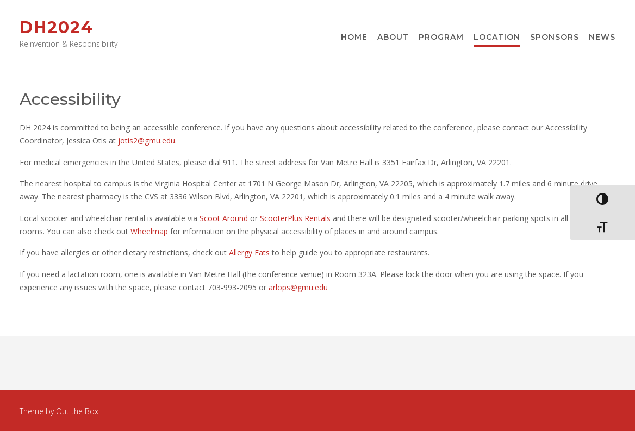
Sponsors (554, 37)
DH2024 (57, 27)
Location (497, 37)
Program (441, 37)
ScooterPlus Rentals (295, 218)
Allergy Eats (249, 252)
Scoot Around (224, 218)
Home (354, 37)
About (393, 37)
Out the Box (77, 411)
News (602, 37)
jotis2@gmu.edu (146, 140)
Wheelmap (149, 231)
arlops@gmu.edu (298, 287)
